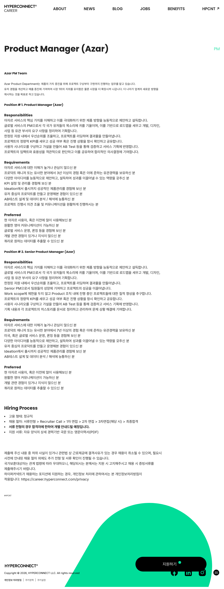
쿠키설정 (41, 580)
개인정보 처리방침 (13, 580)
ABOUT (59, 9)
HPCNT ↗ (211, 9)
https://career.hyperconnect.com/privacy (55, 479)
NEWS (89, 9)
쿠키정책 (29, 580)
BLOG (117, 9)
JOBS (145, 9)
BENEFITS (176, 9)
